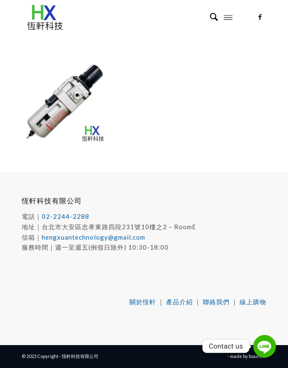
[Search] (210, 16)
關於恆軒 (142, 301)
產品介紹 (179, 301)
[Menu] (228, 17)
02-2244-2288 (65, 216)
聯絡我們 (216, 301)
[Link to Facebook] (260, 16)
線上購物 (253, 301)
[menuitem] (210, 16)
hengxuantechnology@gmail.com (93, 237)
